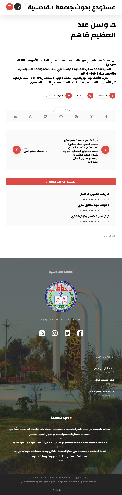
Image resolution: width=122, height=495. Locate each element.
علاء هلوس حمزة (103, 368)
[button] (106, 117)
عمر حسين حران (104, 380)
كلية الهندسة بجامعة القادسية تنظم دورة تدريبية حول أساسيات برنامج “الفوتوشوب (59, 442)
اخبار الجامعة (59, 418)
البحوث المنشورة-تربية (53, 95)
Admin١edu (102, 95)
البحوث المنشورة (100, 199)
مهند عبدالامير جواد (101, 391)
